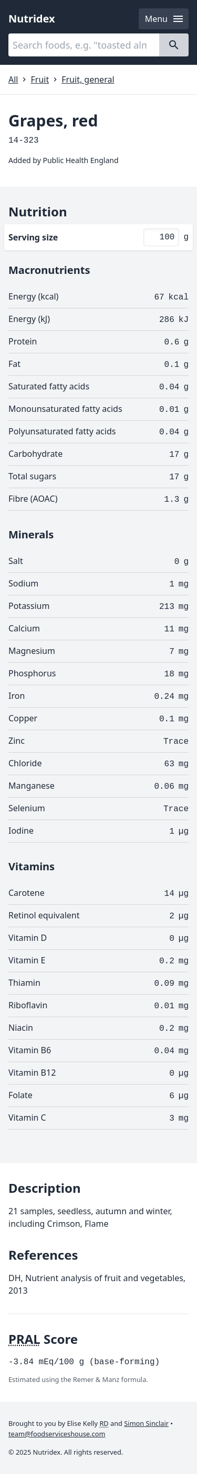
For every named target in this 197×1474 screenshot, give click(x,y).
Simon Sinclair (146, 1423)
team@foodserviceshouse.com (56, 1433)
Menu (164, 19)
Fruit (39, 79)
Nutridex (31, 18)
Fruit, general (87, 79)
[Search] (174, 44)
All (13, 79)
